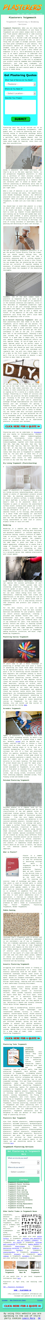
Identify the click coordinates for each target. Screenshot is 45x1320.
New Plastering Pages (18, 1300)
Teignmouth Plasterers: (12, 28)
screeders (25, 1256)
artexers (17, 1254)
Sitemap (5, 1300)
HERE (25, 705)
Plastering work (9, 127)
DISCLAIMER (39, 13)
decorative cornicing (11, 1248)
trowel (38, 252)
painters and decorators (32, 1238)
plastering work (32, 1105)
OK (39, 1318)
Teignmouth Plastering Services (18, 1147)
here (11, 1143)
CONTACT (33, 13)
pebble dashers (33, 1244)
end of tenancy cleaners (27, 1240)
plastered (6, 193)
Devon (15, 1107)
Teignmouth (38, 432)
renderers (35, 1248)
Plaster (39, 889)
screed (18, 741)
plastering (7, 185)
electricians (20, 1246)
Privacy (40, 1300)
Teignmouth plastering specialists (29, 1049)
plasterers (7, 314)
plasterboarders (9, 1252)
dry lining (17, 1242)
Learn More (28, 1318)
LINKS (22, 13)
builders (19, 1250)
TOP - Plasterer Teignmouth (13, 1287)
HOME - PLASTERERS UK (22, 1290)
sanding (36, 264)
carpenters (35, 1252)
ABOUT (27, 13)
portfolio (13, 176)
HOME (18, 13)
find (9, 1121)
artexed (6, 301)
